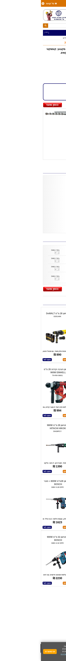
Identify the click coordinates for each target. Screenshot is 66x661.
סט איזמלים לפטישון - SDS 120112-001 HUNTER (40, 251)
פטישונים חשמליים (29, 38)
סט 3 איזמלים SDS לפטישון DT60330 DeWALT (41, 259)
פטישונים (40, 38)
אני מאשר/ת (9, 651)
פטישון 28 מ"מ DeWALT (16, 313)
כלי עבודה (58, 38)
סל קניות (8, 3)
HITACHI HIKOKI (53, 63)
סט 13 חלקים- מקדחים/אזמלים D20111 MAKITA (42, 268)
